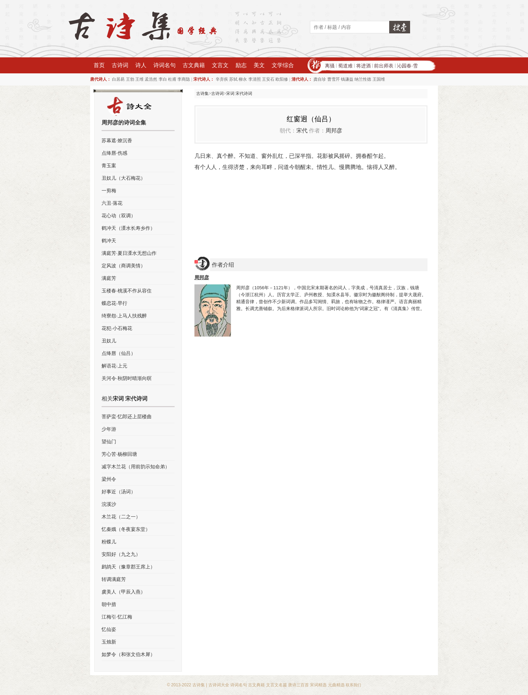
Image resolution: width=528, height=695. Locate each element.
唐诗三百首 (298, 684)
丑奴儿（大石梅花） (123, 178)
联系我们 (353, 685)
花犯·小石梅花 (117, 328)
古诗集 (202, 93)
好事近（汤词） (119, 491)
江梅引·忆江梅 (117, 617)
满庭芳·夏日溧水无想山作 (129, 253)
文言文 (220, 65)
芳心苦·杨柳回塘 (119, 454)
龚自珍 (319, 79)
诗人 (140, 65)
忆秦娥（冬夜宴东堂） (126, 529)
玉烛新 (109, 642)
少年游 (109, 429)
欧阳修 (281, 79)
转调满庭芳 (114, 579)
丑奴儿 (109, 341)
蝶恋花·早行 (114, 303)
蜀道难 (345, 65)
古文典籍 (194, 65)
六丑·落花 (112, 203)
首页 (99, 65)
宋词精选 (318, 684)
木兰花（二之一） (121, 516)
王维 (139, 79)
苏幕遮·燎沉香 (117, 140)
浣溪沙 (109, 504)
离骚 (330, 65)
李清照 (254, 79)
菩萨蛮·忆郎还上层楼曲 (127, 416)
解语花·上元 (114, 366)
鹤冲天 (109, 240)
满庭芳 (109, 278)
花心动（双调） (119, 215)
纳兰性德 (362, 79)
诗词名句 (164, 65)
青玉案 (109, 165)
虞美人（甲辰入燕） (123, 592)
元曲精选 (336, 684)
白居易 (118, 79)
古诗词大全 (218, 684)
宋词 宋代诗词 (239, 93)
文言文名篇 (276, 684)
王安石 (268, 79)
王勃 (130, 79)
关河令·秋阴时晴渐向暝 (127, 378)
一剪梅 (109, 190)
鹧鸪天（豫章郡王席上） (128, 566)
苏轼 (233, 79)
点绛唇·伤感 (114, 153)
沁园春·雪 (407, 65)
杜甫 (172, 79)
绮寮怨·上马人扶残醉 (124, 315)
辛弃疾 (222, 79)
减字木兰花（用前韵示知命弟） (136, 466)
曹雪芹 (333, 79)
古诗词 (120, 65)
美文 (259, 65)
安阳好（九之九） (121, 554)
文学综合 (283, 65)
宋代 (301, 131)
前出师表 (383, 65)
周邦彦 (334, 131)
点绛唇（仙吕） (119, 353)
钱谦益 (347, 79)
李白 (163, 79)
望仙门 (109, 441)
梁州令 (109, 479)
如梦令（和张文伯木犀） (128, 654)
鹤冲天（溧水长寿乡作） (128, 228)
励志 (241, 65)
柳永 (243, 79)
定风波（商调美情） (123, 265)
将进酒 (363, 65)
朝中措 (109, 604)
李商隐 (183, 79)
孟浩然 (151, 79)
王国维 (379, 79)
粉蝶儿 (109, 541)
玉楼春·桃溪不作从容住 (127, 290)
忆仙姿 (109, 629)
